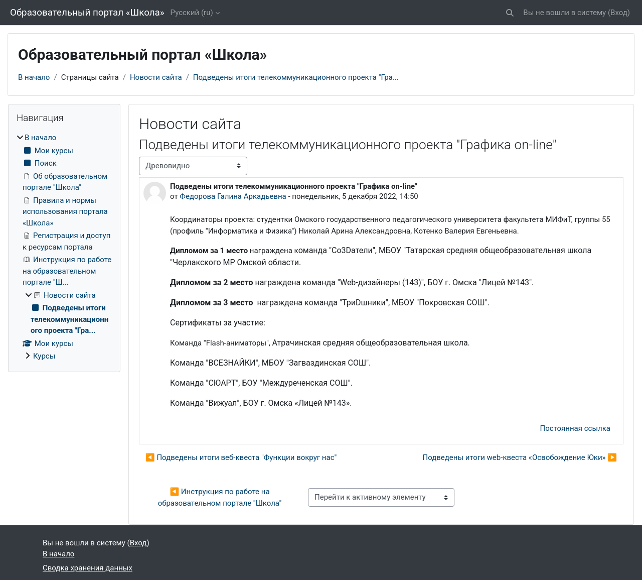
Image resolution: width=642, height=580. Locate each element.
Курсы (44, 356)
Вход (618, 12)
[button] (510, 13)
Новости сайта (156, 77)
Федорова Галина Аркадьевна (233, 196)
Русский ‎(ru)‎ (192, 12)
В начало (34, 77)
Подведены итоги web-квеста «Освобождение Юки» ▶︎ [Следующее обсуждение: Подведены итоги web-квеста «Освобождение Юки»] (519, 457)
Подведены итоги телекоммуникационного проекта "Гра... (296, 77)
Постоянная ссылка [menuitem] (575, 428)
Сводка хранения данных (87, 567)
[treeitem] (64, 247)
